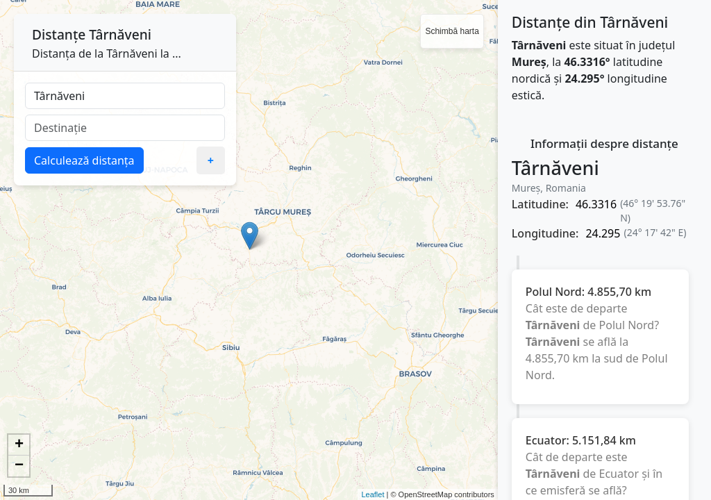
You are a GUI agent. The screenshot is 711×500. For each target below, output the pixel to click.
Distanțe (58, 34)
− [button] (19, 466)
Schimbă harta (451, 31)
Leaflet (372, 494)
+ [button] (19, 445)
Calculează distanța (84, 160)
